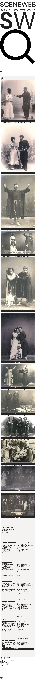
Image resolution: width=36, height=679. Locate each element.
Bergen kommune (2, 665)
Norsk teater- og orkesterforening (5, 663)
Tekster (2, 79)
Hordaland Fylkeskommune (4, 669)
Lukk (1, 678)
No (0, 73)
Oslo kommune (2, 673)
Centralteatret (11, 545)
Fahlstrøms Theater (11, 584)
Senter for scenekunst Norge (10, 676)
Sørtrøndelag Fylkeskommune (4, 666)
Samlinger (1, 69)
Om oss (1, 71)
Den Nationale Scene (8, 596)
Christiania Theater (12, 641)
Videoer (2, 77)
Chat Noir (6, 559)
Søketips (1, 70)
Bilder (1, 76)
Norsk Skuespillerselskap (12, 543)
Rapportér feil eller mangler (18, 650)
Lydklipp (2, 78)
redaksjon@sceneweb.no (4, 658)
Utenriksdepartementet (4, 664)
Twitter (10, 648)
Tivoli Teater (11, 555)
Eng (0, 75)
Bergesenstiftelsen (3, 672)
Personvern (2, 677)
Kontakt (1, 72)
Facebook (6, 648)
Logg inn (12, 660)
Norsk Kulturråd (2, 661)
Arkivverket (2, 674)
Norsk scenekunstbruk (3, 662)
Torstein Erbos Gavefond (4, 667)
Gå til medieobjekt (18, 120)
